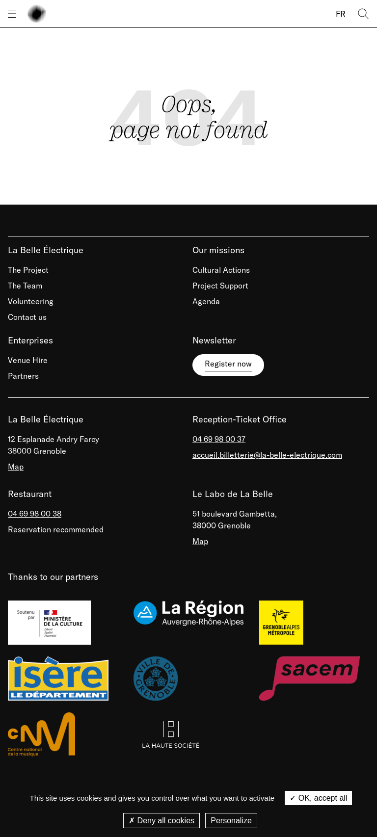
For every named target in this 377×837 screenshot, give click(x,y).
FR (341, 14)
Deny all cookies (161, 820)
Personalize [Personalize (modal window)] (231, 820)
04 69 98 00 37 (218, 439)
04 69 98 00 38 (34, 514)
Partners (23, 376)
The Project (28, 270)
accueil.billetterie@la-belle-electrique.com (267, 455)
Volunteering (31, 301)
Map (16, 466)
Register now (228, 363)
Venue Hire (28, 360)
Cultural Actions (221, 270)
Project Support (220, 285)
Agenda (206, 301)
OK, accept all (318, 798)
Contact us (27, 317)
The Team (25, 285)
